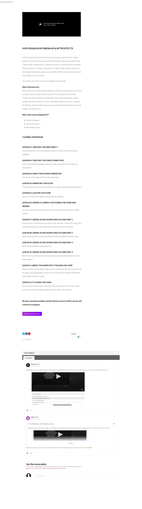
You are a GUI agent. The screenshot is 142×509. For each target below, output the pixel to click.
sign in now (63, 466)
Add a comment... (40, 475)
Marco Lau (34, 364)
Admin (33, 417)
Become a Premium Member (32, 314)
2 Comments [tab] (29, 358)
